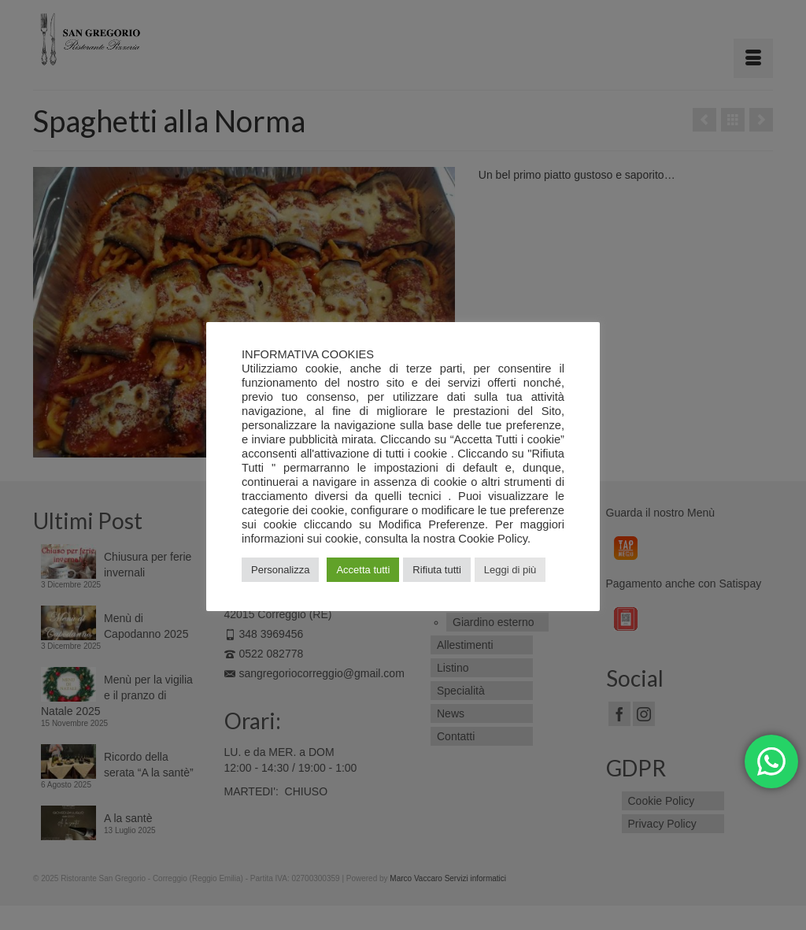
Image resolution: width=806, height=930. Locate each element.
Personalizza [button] (280, 570)
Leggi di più (510, 570)
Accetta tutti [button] (363, 570)
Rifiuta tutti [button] (436, 570)
